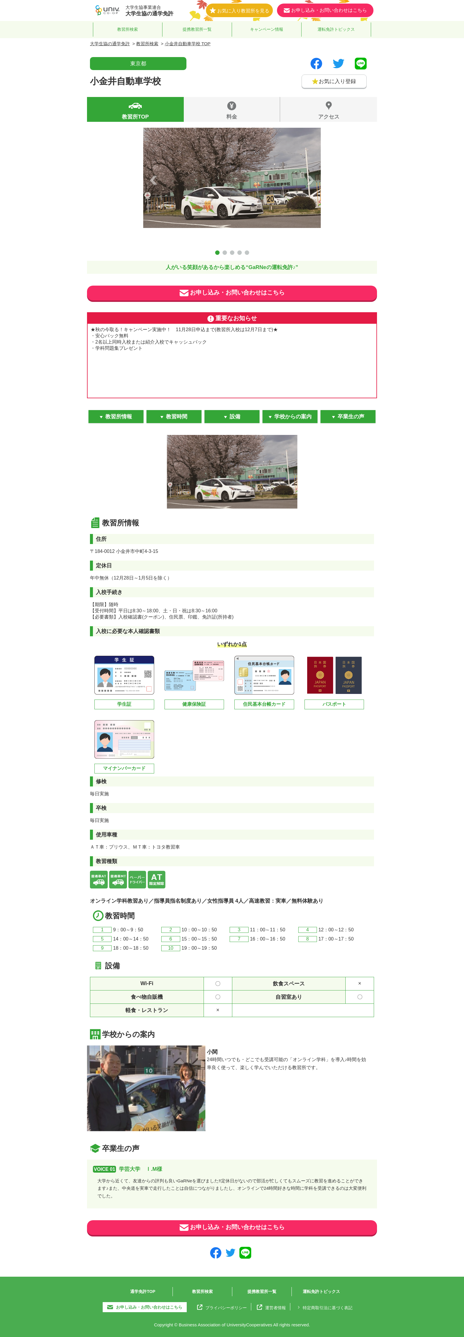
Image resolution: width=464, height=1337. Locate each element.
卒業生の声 (351, 417)
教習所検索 (127, 29)
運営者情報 (271, 1307)
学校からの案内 (293, 417)
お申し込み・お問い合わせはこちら (232, 293)
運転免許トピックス (336, 29)
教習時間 (176, 417)
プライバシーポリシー (222, 1307)
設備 (235, 417)
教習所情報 (118, 417)
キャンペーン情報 (266, 29)
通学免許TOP (142, 1291)
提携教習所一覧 (197, 29)
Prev (153, 180)
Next (310, 180)
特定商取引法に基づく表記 (324, 1307)
